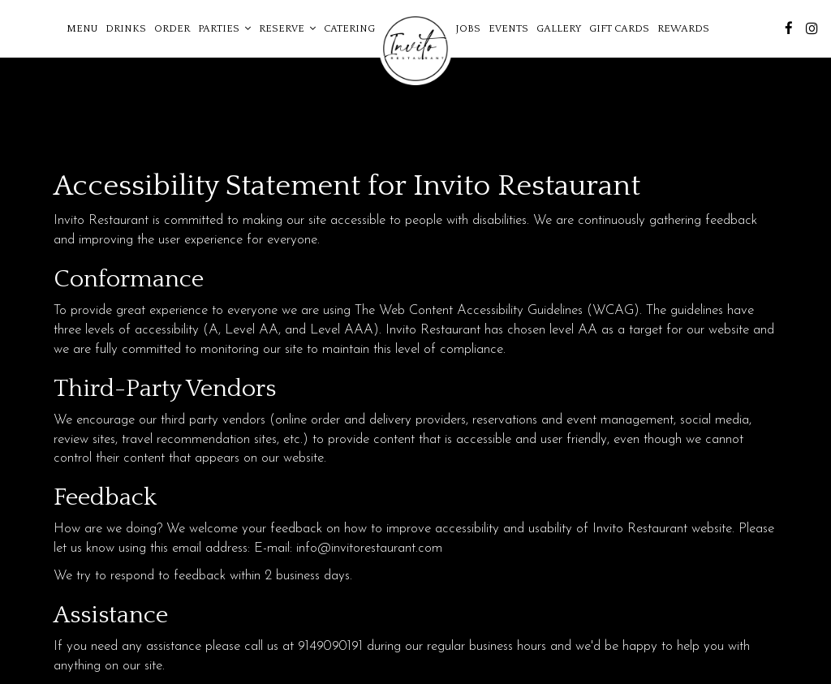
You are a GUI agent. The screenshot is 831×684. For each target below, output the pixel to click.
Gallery (558, 28)
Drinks (125, 28)
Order (172, 28)
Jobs (468, 28)
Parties (224, 28)
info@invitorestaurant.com (369, 548)
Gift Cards (619, 28)
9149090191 (330, 646)
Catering (349, 28)
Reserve (287, 28)
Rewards (683, 28)
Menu (82, 28)
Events (508, 28)
